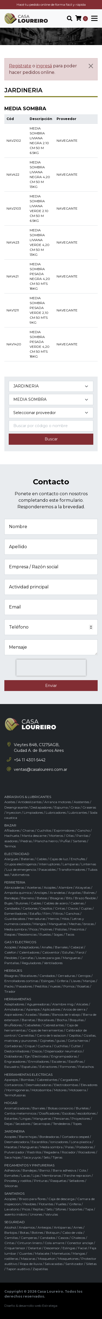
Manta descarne (34, 836)
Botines (37, 1232)
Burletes (82, 1108)
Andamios (27, 1227)
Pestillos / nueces (48, 986)
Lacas (25, 1175)
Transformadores (71, 869)
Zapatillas (40, 1269)
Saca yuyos (32, 1157)
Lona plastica (81, 1142)
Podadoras (84, 1147)
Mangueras (57, 924)
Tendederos (61, 1124)
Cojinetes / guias (52, 1041)
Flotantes (46, 1204)
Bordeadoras (49, 1137)
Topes (77, 1124)
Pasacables (47, 869)
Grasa (75, 807)
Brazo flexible (85, 898)
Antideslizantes (30, 802)
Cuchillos (44, 830)
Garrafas (26, 958)
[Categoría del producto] (51, 386)
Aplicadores (51, 1009)
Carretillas (26, 1035)
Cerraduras (66, 976)
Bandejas (11, 898)
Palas (69, 1147)
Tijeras (57, 1157)
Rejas (8, 1124)
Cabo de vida (72, 1232)
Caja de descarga (61, 1199)
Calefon (10, 952)
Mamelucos (61, 1253)
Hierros (53, 919)
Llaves (76, 981)
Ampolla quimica (18, 893)
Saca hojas (12, 1157)
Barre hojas (28, 1137)
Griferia (62, 981)
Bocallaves (28, 976)
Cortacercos (13, 1085)
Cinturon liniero (29, 1243)
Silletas (91, 1264)
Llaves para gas (48, 958)
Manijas (89, 981)
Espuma (61, 807)
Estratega (49, 1306)
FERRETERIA (14, 882)
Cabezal (76, 947)
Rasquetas (58, 1181)
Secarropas (41, 1124)
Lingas (25, 1118)
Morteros (56, 836)
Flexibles (10, 958)
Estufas (68, 952)
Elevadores (89, 1085)
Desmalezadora (16, 1142)
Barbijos (10, 1232)
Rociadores (86, 1152)
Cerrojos (84, 976)
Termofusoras (15, 1095)
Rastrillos (34, 1152)
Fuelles (61, 1204)
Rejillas (38, 1209)
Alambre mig (62, 1004)
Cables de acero (56, 903)
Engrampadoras (64, 1056)
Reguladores (31, 963)
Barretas (28, 1020)
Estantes (11, 1118)
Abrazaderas (14, 887)
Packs (9, 986)
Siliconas (11, 1186)
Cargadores (69, 1080)
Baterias (27, 859)
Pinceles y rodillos (17, 1181)
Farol (80, 952)
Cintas (60, 908)
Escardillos (40, 1142)
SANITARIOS (14, 1193)
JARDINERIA (14, 1131)
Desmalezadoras (38, 1085)
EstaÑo (35, 913)
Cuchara (44, 1046)
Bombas (27, 1080)
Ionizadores (59, 1142)
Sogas (58, 934)
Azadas (31, 1014)
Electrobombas (66, 1085)
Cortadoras (13, 1046)
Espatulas (29, 1067)
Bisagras (56, 898)
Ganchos (72, 913)
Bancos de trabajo (66, 1014)
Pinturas (41, 1181)
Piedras (26, 841)
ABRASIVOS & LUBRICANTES (27, 797)
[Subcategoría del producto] (51, 399)
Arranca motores (57, 802)
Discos (37, 1051)
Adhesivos (12, 1170)
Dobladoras (13, 1056)
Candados (12, 908)
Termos (10, 846)
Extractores (48, 1067)
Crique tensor (14, 1248)
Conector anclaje (80, 1243)
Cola (82, 1170)
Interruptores (49, 864)
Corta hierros (78, 1041)
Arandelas (57, 893)
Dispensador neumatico (63, 1051)
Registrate (20, 65)
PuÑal (65, 841)
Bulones (22, 903)
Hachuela (11, 836)
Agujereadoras (38, 1004)
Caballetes (32, 1025)
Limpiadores (33, 812)
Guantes (25, 1253)
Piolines (46, 929)
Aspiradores (13, 1014)
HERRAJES (13, 970)
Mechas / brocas (81, 924)
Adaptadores (29, 947)
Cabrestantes (53, 1025)
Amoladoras (13, 1009)
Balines (89, 893)
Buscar (51, 439)
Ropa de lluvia (31, 1264)
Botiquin (53, 1232)
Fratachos (86, 1067)
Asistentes (81, 802)
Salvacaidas (54, 1264)
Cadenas (77, 903)
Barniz (44, 1170)
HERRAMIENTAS (17, 999)
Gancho (83, 830)
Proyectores (81, 1118)
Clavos (73, 908)
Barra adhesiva (64, 1170)
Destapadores (41, 807)
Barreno (27, 898)
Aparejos (33, 1009)
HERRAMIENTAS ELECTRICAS (28, 1074)
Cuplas (86, 908)
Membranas (51, 1175)
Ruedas (45, 934)
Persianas (61, 1118)
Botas (24, 1232)
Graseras (89, 807)
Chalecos (78, 1238)
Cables (41, 859)
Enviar (51, 685)
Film (47, 913)
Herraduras (36, 919)
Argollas (74, 893)
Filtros (58, 913)
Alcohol (10, 1227)
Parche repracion (77, 1175)
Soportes (75, 1209)
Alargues (11, 859)
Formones (68, 1067)
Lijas (36, 1175)
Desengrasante (16, 807)
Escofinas (76, 1061)
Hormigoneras (17, 1090)
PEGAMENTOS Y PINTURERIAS (29, 1165)
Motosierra (77, 1090)
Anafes (47, 947)
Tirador (10, 991)
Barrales (61, 947)
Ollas (70, 836)
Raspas (10, 934)
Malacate (42, 1253)
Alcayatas (82, 887)
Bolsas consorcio (60, 1108)
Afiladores (12, 830)
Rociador (69, 1152)
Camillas (11, 1238)
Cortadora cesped (75, 1137)
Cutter (76, 1046)
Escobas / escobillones (79, 1113)
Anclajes (40, 893)
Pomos (69, 986)
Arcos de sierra (74, 1009)
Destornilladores (16, 1051)
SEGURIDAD (14, 1222)
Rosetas (83, 986)
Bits (69, 898)
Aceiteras (34, 887)
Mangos (39, 924)
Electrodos (40, 1056)
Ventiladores (53, 963)
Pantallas (11, 963)
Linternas (88, 864)
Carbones (30, 908)
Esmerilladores (15, 913)
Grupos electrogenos (20, 864)
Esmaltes (11, 1175)
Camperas (29, 1238)
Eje (27, 1056)
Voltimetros (20, 875)
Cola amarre (54, 1243)
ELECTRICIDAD (16, 854)
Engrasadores (15, 1061)
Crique (29, 1046)
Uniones (36, 1214)
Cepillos (46, 908)
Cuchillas (61, 1046)
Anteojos (44, 1227)
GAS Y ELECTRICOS (20, 942)
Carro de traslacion (51, 1035)
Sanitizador (74, 1264)
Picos (33, 929)
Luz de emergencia (21, 869)
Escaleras (59, 1061)
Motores (60, 1090)
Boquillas (77, 1020)
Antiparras (62, 1227)
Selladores (76, 1181)
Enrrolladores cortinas (21, 981)
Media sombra (15, 929)
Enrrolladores (38, 1061)
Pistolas (61, 929)
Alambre (65, 887)
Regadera (51, 1152)
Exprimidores (64, 830)
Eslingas (47, 981)
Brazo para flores (32, 1199)
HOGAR (10, 1103)
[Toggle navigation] (93, 18)
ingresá (44, 65)
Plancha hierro (46, 841)
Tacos (70, 934)
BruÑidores (13, 1025)
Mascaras (28, 1259)
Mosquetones (68, 1259)
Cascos (63, 1238)
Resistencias (27, 934)
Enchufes (78, 859)
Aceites (9, 802)
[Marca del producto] (51, 412)
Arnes (77, 1227)
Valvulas (51, 1214)
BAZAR (10, 825)
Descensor (52, 1248)
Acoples (50, 887)
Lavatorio (11, 1209)
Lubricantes (78, 812)
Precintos (77, 929)
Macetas (10, 1147)
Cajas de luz (59, 859)
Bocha (62, 1020)
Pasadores (24, 986)
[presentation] (51, 668)
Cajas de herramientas (45, 1030)
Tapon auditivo (18, 1269)
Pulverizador (14, 1152)
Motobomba (41, 1090)
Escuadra (11, 1067)
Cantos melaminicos (20, 1113)
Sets (47, 1157)
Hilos (65, 919)
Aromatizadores (17, 1108)
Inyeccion (13, 812)
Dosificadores (49, 1113)
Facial (82, 1248)
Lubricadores (56, 812)
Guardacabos (14, 919)
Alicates (82, 1004)
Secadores (22, 1124)
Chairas (28, 830)
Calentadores (29, 952)
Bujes (8, 903)
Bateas (42, 898)
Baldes (44, 1014)
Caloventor (51, 952)
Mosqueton (46, 1259)
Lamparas (71, 864)
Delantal (34, 1248)
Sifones (60, 1209)
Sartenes (79, 841)
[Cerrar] (90, 66)
